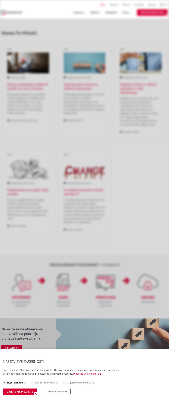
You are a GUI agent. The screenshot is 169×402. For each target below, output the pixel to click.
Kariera (152, 4)
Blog (102, 4)
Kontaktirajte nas (152, 12)
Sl (164, 4)
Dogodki (139, 4)
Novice (126, 4)
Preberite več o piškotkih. (87, 389)
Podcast (114, 4)
